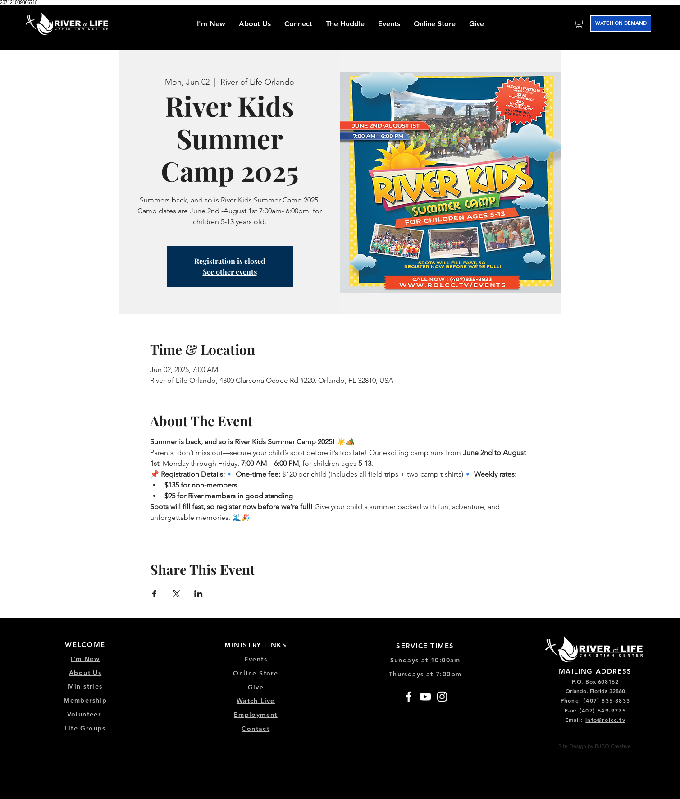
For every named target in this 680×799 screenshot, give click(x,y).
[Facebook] (408, 696)
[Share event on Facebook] (154, 593)
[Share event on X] (176, 593)
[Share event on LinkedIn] (198, 593)
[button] (298, 23)
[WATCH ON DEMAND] (620, 23)
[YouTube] (425, 696)
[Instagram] (442, 696)
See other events (230, 271)
